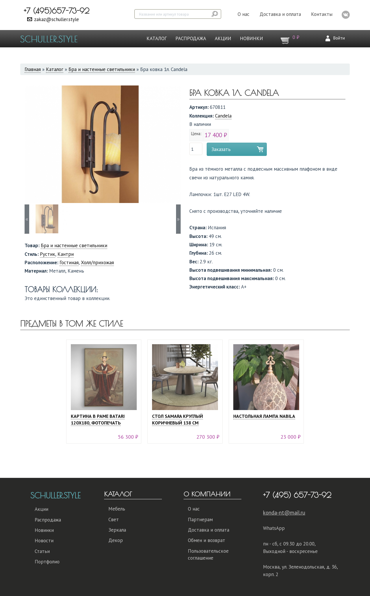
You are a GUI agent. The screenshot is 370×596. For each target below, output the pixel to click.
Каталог (157, 38)
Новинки (251, 38)
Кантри (66, 254)
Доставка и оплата (280, 14)
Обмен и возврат (206, 540)
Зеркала (117, 530)
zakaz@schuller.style (56, 19)
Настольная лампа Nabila (264, 416)
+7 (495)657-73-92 (56, 10)
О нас (243, 14)
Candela (223, 116)
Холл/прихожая (97, 262)
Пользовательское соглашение (208, 554)
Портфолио (47, 561)
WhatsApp (274, 528)
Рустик (47, 254)
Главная (33, 69)
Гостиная (69, 262)
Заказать (221, 149)
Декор (115, 540)
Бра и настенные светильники (102, 69)
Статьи (42, 551)
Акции (223, 38)
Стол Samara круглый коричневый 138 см (177, 419)
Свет (113, 519)
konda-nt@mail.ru (284, 512)
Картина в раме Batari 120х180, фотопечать (98, 419)
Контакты (321, 14)
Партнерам (200, 519)
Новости (44, 540)
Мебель (116, 509)
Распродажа (190, 38)
